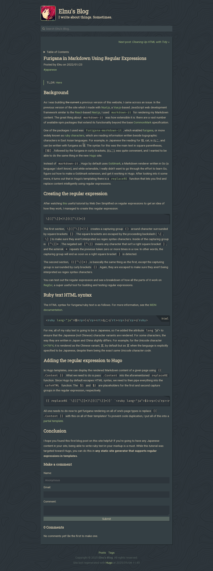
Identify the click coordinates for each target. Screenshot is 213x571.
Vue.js (117, 107)
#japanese (50, 69)
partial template (53, 421)
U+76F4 (49, 345)
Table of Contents (58, 52)
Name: (48, 473)
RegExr (48, 285)
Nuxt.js (105, 107)
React (78, 112)
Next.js (96, 112)
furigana (148, 130)
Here (59, 82)
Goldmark (114, 163)
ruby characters (74, 135)
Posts (102, 552)
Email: (47, 487)
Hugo (92, 155)
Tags (111, 552)
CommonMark (142, 122)
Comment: (50, 501)
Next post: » (143, 42)
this (65, 203)
